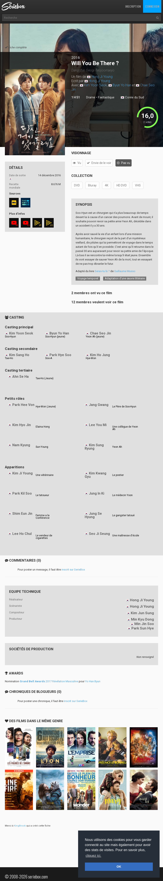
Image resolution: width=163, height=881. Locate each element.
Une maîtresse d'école (125, 535)
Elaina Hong (43, 426)
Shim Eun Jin (22, 514)
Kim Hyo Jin (21, 425)
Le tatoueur (42, 495)
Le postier (118, 475)
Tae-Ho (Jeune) (44, 378)
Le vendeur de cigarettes (44, 537)
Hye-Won (91, 358)
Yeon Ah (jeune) (95, 336)
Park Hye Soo (60, 355)
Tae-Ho (9, 358)
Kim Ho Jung (100, 355)
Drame (90, 97)
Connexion (152, 6)
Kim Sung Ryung (94, 447)
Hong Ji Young (101, 77)
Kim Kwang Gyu (95, 475)
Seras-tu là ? (102, 271)
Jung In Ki (96, 493)
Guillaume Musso (124, 271)
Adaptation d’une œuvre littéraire (125, 278)
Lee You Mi (98, 425)
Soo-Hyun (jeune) (55, 336)
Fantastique (106, 97)
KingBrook (20, 825)
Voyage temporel (87, 278)
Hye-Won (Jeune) (46, 406)
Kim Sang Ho (19, 355)
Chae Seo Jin (100, 333)
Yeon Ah (117, 446)
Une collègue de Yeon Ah (125, 428)
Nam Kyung (21, 445)
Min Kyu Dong (142, 619)
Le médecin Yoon (122, 495)
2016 (75, 57)
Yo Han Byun (92, 681)
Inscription (133, 6)
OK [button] (119, 866)
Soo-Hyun (10, 336)
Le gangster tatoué (123, 515)
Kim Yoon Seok (95, 85)
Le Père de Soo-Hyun (124, 406)
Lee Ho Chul (22, 534)
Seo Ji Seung (99, 534)
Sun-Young (42, 446)
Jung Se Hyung (93, 515)
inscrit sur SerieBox (73, 569)
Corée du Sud (132, 97)
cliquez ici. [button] (93, 855)
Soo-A (48, 358)
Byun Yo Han (122, 85)
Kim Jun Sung (142, 613)
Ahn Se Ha (20, 377)
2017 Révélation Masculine (49, 681)
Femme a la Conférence (42, 516)
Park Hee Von (23, 405)
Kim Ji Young (22, 473)
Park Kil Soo (22, 493)
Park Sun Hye (142, 628)
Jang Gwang (98, 405)
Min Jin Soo (144, 624)
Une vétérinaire (44, 475)
